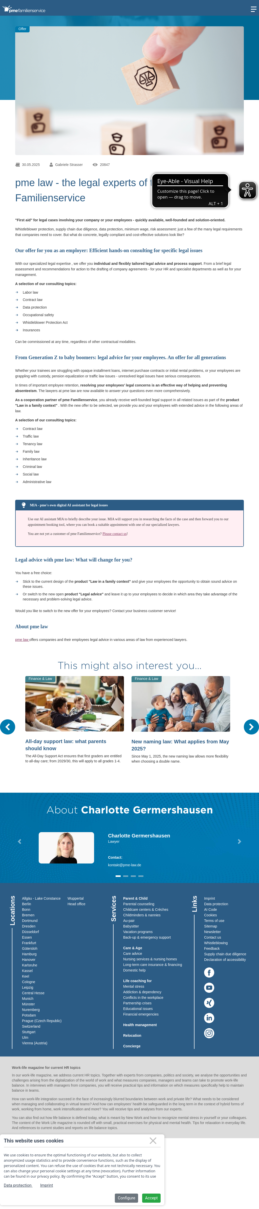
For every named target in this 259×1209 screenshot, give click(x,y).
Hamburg (29, 954)
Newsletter (212, 932)
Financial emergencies (141, 1014)
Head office (76, 904)
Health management (140, 1025)
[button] (19, 841)
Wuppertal (76, 898)
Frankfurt (29, 943)
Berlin (26, 904)
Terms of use (214, 921)
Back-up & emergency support (147, 937)
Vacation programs (138, 932)
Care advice (132, 954)
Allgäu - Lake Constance (41, 898)
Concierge (131, 1046)
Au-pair (129, 921)
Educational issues (138, 1009)
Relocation (132, 1035)
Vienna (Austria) (34, 1043)
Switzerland (31, 1026)
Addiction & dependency (142, 992)
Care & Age (132, 948)
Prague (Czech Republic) (41, 1021)
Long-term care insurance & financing (152, 965)
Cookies (210, 915)
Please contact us (114, 534)
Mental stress (133, 986)
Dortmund (29, 921)
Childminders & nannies (142, 915)
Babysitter (131, 926)
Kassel (27, 971)
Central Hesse (33, 993)
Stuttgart (28, 1032)
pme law (22, 640)
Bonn (26, 910)
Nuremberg (31, 1010)
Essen (27, 937)
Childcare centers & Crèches (145, 910)
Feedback (212, 948)
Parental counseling (138, 904)
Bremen (28, 915)
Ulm (25, 1037)
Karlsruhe (29, 965)
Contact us (212, 937)
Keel (25, 976)
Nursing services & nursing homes (150, 959)
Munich (27, 999)
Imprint (209, 898)
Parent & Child (135, 898)
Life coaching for (137, 981)
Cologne (28, 982)
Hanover (28, 960)
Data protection (216, 904)
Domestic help (134, 970)
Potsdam (29, 1015)
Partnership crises (137, 1003)
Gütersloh (29, 948)
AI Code (210, 910)
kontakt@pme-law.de (124, 865)
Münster (28, 1004)
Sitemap (210, 926)
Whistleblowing (216, 943)
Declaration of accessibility (225, 960)
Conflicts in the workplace (143, 998)
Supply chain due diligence (225, 954)
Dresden (28, 926)
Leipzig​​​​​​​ (27, 987)
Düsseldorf (30, 932)
